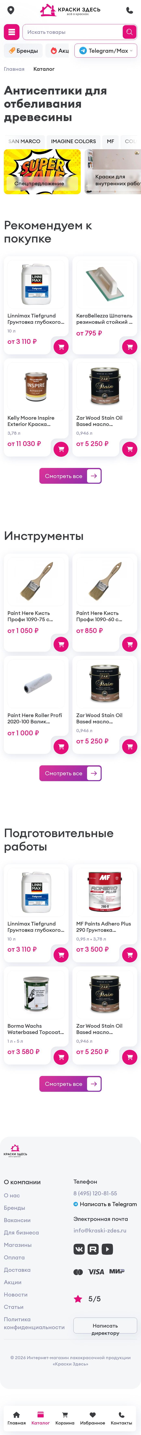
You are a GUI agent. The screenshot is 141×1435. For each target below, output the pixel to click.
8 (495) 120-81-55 (95, 1194)
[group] (42, 172)
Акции (13, 1283)
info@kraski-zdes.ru (99, 1231)
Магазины (18, 1245)
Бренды (14, 1208)
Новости (16, 1295)
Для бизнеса (21, 1233)
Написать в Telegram (105, 1205)
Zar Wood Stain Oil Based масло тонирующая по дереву (99, 428)
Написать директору (105, 1328)
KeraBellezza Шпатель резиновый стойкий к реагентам (104, 322)
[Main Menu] (12, 33)
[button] (7, 143)
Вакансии (17, 1221)
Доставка (17, 1270)
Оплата (14, 1258)
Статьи (14, 1307)
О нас (12, 1196)
